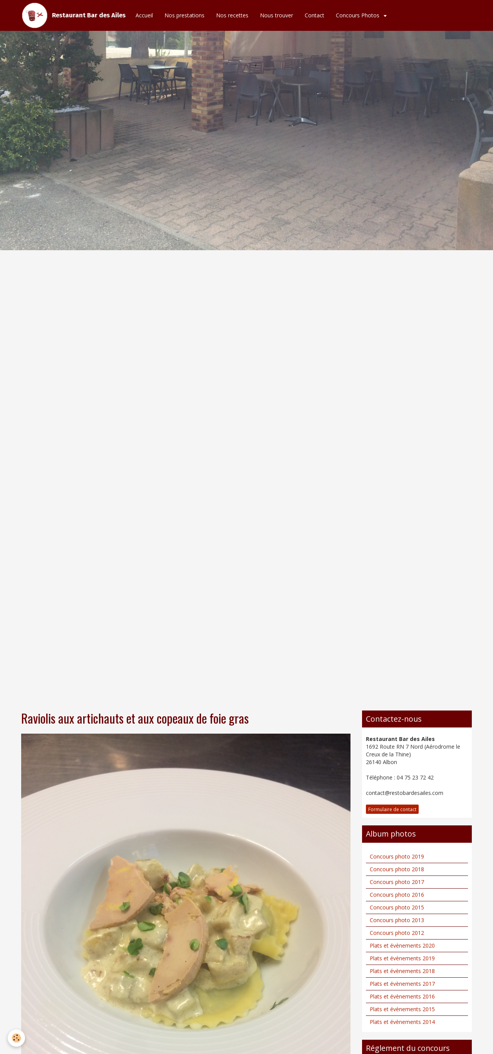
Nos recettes (232, 15)
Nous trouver (276, 15)
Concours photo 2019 (397, 856)
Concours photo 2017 (397, 882)
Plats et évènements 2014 (402, 1021)
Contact (314, 15)
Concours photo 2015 (397, 907)
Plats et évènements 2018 (402, 971)
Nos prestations (184, 15)
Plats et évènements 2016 (402, 996)
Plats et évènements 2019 (402, 958)
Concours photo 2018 (397, 869)
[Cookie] (16, 1038)
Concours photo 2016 (397, 894)
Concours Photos (358, 15)
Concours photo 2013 (397, 920)
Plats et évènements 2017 (402, 983)
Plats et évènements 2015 (402, 1009)
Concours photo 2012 (397, 932)
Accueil (144, 15)
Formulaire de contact (392, 809)
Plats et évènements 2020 (402, 945)
